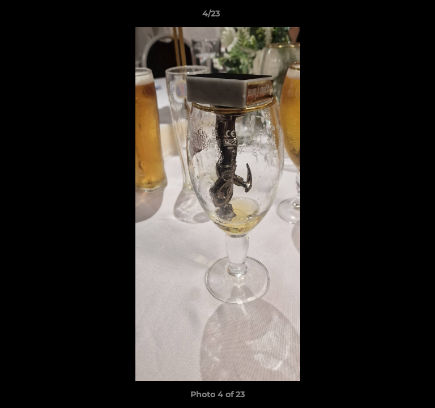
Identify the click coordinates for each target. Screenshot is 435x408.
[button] (394, 16)
